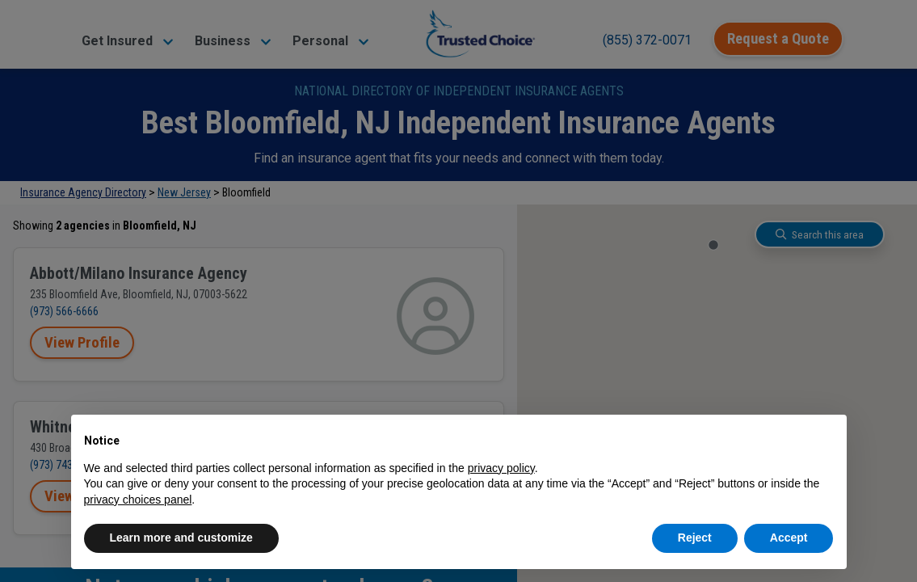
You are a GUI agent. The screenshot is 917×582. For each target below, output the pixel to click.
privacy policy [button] (501, 468)
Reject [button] (695, 537)
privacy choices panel (138, 499)
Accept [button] (789, 537)
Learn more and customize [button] (181, 537)
